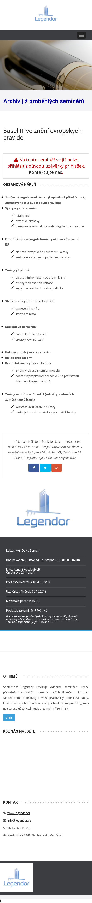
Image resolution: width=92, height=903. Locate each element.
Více (9, 718)
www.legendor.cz (18, 813)
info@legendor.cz (19, 820)
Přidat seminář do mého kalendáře (38, 442)
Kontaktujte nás (45, 172)
